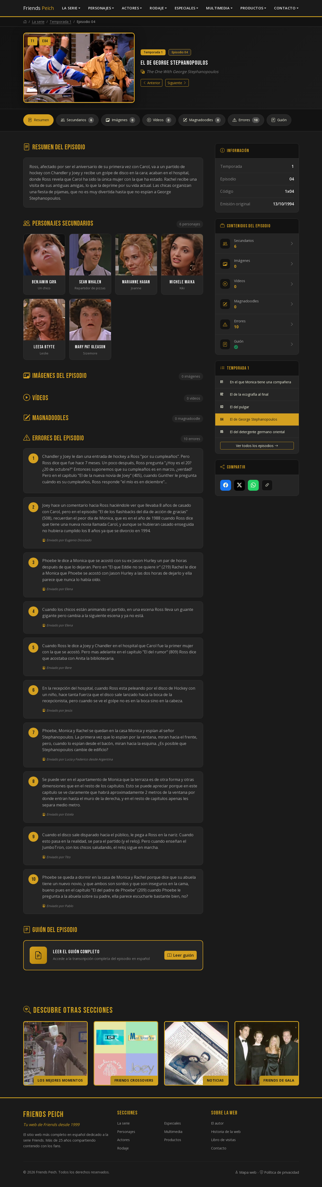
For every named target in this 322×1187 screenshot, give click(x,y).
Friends (38, 8)
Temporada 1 (60, 21)
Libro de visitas (223, 1139)
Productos (251, 8)
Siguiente (177, 82)
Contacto (285, 8)
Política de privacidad (279, 1172)
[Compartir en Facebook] (225, 485)
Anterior (151, 82)
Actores (130, 8)
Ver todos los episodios (257, 445)
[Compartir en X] (239, 485)
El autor (217, 1123)
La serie (70, 8)
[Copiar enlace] (267, 485)
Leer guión (180, 955)
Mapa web (246, 1172)
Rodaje (157, 8)
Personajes (99, 8)
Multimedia (218, 8)
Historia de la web (226, 1131)
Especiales (185, 8)
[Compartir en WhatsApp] (253, 485)
